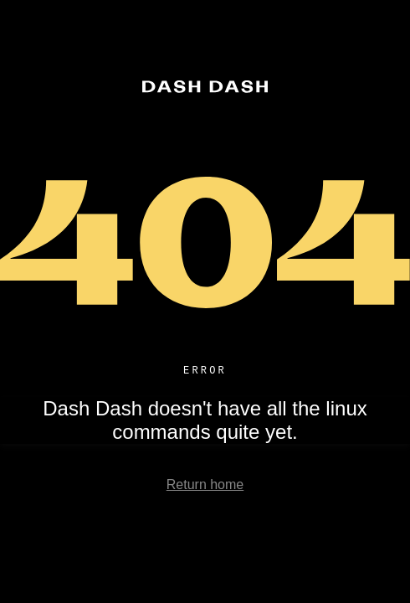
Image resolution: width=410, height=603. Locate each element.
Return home (205, 487)
